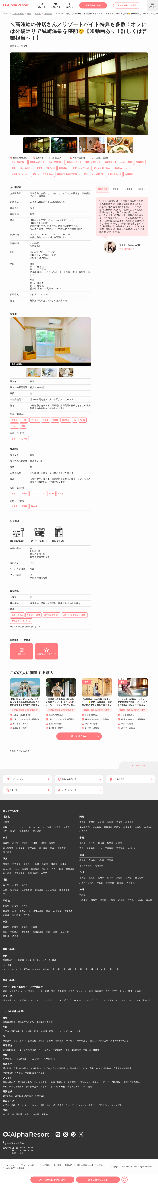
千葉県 (36, 864)
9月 (97, 969)
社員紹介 (69, 1165)
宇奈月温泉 (64, 890)
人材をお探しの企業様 (14, 1168)
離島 (27, 1114)
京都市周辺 (84, 827)
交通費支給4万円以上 (13, 1073)
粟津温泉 (39, 890)
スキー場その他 (143, 1000)
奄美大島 (110, 883)
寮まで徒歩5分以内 (119, 1040)
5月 (75, 969)
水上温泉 (7, 873)
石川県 (15, 885)
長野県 (25, 906)
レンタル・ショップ (83, 1000)
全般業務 (62, 991)
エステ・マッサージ (77, 991)
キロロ (32, 827)
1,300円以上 (22, 1059)
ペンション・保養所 (85, 1105)
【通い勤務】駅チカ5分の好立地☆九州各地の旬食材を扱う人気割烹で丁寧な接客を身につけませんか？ (25, 702)
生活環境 (128, 189)
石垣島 (121, 900)
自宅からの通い (21, 1068)
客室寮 (50, 1040)
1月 (52, 969)
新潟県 (6, 906)
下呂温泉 (26, 932)
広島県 (110, 843)
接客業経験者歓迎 (44, 1022)
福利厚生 (141, 189)
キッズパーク (65, 1000)
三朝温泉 (109, 848)
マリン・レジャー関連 (122, 991)
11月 (110, 969)
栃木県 (45, 864)
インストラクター (49, 1000)
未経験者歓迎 (9, 1022)
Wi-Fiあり (70, 1040)
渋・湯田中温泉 (36, 911)
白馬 (14, 911)
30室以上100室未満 (24, 1096)
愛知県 (25, 927)
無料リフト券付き (132, 1082)
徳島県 (101, 860)
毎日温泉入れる (25, 1082)
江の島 (45, 869)
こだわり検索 (18, 14)
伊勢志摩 (64, 932)
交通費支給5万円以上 (35, 1073)
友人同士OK (35, 1068)
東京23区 (7, 869)
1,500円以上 (50, 1059)
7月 (85, 969)
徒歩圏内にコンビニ (12, 1050)
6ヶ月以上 (53, 960)
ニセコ (13, 827)
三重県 (34, 927)
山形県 (43, 843)
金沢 (5, 890)
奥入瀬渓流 (8, 848)
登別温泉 (37, 831)
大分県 (119, 877)
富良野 (13, 831)
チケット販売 (20, 1000)
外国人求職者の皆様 (84, 1165)
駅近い (48, 1050)
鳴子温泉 (7, 852)
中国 (81, 838)
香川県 (82, 860)
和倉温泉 (14, 890)
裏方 (108, 991)
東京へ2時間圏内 (73, 1050)
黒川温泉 (131, 883)
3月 (63, 969)
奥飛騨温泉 (38, 932)
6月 (80, 969)
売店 (53, 991)
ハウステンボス (86, 883)
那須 (61, 869)
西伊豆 (15, 936)
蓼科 (48, 911)
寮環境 (115, 189)
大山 (100, 848)
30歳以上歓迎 (32, 1031)
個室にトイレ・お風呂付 (25, 1040)
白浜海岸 (148, 827)
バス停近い (58, 1050)
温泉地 (19, 1114)
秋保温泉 (20, 848)
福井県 (25, 885)
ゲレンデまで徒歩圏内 (13, 1086)
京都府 (92, 822)
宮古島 (149, 900)
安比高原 (61, 848)
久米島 (112, 900)
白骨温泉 (57, 911)
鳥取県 (82, 843)
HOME (6, 13)
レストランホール (18, 991)
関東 (5, 859)
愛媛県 (110, 860)
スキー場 (51, 1105)
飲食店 (60, 1105)
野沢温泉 (69, 911)
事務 (47, 991)
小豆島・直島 (85, 865)
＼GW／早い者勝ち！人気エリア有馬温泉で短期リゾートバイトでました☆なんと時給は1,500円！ (132, 702)
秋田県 (34, 843)
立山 (5, 894)
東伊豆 (6, 936)
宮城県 (25, 843)
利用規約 (46, 1165)
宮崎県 (128, 877)
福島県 (52, 843)
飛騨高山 (14, 932)
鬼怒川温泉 (33, 873)
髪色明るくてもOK (78, 1068)
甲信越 (6, 901)
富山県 (6, 885)
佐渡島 (27, 915)
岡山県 (101, 843)
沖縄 (81, 890)
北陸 (5, 880)
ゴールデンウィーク (12, 969)
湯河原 (25, 869)
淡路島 (138, 827)
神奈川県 (16, 864)
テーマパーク (24, 1105)
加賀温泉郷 (27, 890)
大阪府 (101, 822)
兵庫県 (38, 14)
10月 (103, 969)
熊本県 (110, 877)
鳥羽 (55, 932)
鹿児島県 (139, 877)
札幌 (5, 827)
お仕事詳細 (102, 189)
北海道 (6, 817)
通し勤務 (7, 1068)
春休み (46, 969)
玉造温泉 (120, 848)
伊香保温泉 (19, 873)
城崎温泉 (48, 14)
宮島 (81, 848)
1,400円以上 (36, 1059)
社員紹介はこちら (128, 249)
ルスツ (41, 827)
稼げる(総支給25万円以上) (56, 1068)
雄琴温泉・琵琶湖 (112, 827)
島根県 (92, 843)
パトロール (33, 1000)
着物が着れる (9, 1082)
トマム (22, 827)
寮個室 (41, 1040)
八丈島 (44, 873)
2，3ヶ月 (30, 960)
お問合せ (101, 1165)
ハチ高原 (83, 831)
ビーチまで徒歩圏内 (112, 1082)
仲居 (5, 991)
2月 (58, 969)
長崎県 (101, 877)
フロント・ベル (35, 991)
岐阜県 (6, 927)
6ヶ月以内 (42, 960)
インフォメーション (124, 1000)
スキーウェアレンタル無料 (79, 1086)
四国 (81, 855)
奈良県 (119, 822)
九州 (81, 872)
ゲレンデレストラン (104, 1000)
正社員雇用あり (41, 1082)
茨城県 (54, 864)
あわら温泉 (51, 890)
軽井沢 (6, 911)
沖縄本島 (83, 900)
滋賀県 (82, 822)
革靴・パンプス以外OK (100, 1068)
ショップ (70, 1105)
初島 (48, 932)
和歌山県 (129, 822)
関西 (29, 14)
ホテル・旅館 (9, 1105)
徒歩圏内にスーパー (33, 1050)
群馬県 (63, 864)
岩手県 (15, 843)
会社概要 (57, 1165)
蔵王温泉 (32, 848)
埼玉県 (27, 864)
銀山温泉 (43, 848)
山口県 (119, 843)
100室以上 (8, 1096)
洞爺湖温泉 (24, 831)
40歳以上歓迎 (47, 1031)
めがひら (132, 848)
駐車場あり (82, 1040)
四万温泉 (70, 869)
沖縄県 (82, 895)
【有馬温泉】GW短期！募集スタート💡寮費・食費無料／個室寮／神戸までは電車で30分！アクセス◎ (97, 702)
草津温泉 (35, 869)
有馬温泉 (127, 827)
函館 (5, 831)
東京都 (6, 864)
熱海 (5, 932)
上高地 (22, 911)
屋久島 (100, 883)
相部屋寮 (59, 1040)
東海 (5, 922)
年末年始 (36, 969)
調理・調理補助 (96, 991)
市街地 (45, 1114)
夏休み (27, 969)
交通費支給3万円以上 (123, 1068)
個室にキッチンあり (99, 1040)
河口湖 (6, 915)
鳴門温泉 (99, 865)
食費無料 (72, 1082)
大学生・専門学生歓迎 (13, 1031)
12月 (116, 969)
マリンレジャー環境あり (89, 1082)
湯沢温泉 (16, 915)
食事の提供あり (58, 1082)
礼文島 (67, 827)
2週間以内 (7, 960)
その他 (138, 991)
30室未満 (39, 1096)
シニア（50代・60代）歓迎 (68, 1031)
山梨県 (15, 906)
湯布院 (120, 883)
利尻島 (57, 827)
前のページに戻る (21, 750)
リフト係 (7, 1000)
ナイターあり (32, 1086)
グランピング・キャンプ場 (109, 1105)
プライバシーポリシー (29, 1165)
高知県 (92, 860)
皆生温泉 (91, 848)
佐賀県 (92, 877)
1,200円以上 (9, 1059)
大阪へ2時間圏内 (91, 1050)
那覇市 (94, 900)
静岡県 (15, 927)
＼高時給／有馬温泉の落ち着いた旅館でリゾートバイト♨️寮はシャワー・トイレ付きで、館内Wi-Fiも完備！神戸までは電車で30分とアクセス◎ (61, 702)
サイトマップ (10, 1165)
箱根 (17, 869)
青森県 (6, 843)
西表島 (131, 900)
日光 (54, 869)
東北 (5, 838)
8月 (91, 969)
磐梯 (52, 848)
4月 (69, 969)
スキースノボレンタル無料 (52, 1086)
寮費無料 (7, 1040)
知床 (49, 827)
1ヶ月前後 (19, 960)
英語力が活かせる (26, 1022)
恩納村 (103, 900)
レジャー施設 (38, 1105)
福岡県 (82, 877)
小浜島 (140, 900)
